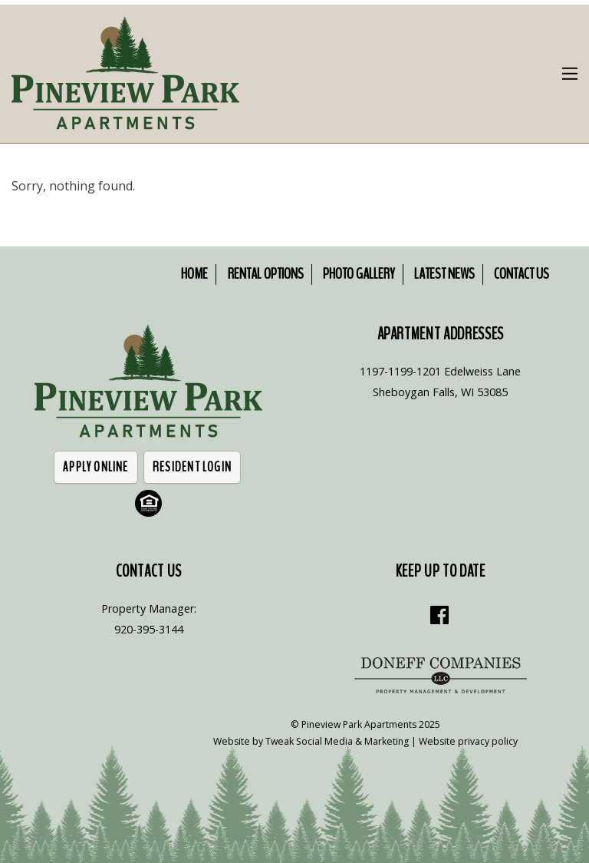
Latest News (444, 273)
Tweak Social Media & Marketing (337, 741)
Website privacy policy (468, 741)
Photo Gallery (359, 273)
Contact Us (521, 273)
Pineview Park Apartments (358, 724)
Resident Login (192, 467)
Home (194, 273)
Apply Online (96, 467)
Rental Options (266, 273)
